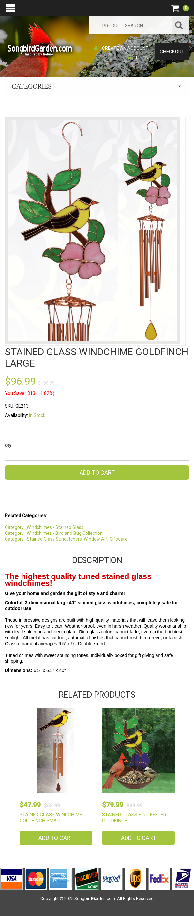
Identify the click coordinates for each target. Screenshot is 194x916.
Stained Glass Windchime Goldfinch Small (51, 818)
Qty (8, 445)
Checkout (172, 52)
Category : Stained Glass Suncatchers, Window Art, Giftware (66, 539)
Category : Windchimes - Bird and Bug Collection (54, 533)
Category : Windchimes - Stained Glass (44, 527)
